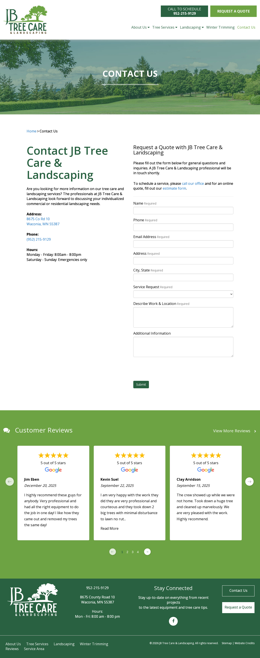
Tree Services (164, 27)
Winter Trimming (220, 27)
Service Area (34, 648)
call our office (193, 183)
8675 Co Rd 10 (38, 218)
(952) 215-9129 (39, 239)
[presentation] (166, 369)
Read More (110, 528)
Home (32, 131)
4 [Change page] (138, 552)
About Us (140, 27)
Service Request (152, 286)
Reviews (12, 648)
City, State (148, 270)
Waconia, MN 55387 (43, 224)
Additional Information (152, 333)
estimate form (174, 188)
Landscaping (192, 27)
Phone (145, 220)
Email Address (151, 236)
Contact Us (246, 27)
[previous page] (9, 481)
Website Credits (245, 643)
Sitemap (227, 643)
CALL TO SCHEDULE (184, 11)
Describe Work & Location (161, 303)
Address (146, 253)
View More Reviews (234, 431)
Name (144, 203)
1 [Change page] (122, 552)
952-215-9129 (97, 587)
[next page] (249, 481)
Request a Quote (233, 11)
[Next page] (147, 551)
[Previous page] (112, 551)
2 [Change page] (127, 552)
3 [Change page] (133, 552)
